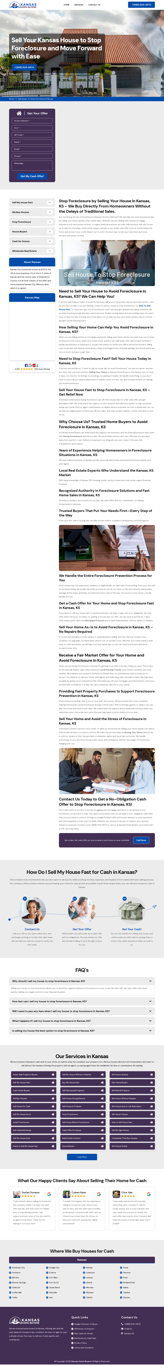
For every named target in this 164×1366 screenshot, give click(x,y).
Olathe (89, 1299)
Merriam (89, 1289)
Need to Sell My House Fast (25, 1147)
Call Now (141, 840)
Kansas (89, 1269)
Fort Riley (53, 1279)
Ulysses (126, 1299)
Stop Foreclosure (70, 1116)
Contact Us (94, 5)
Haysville (53, 1294)
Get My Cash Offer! (32, 176)
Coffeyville (17, 1294)
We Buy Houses (20, 1100)
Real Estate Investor (71, 1139)
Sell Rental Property (121, 1092)
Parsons (126, 1274)
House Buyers (68, 1147)
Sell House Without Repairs (124, 1100)
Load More (82, 1158)
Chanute (16, 1289)
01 (25, 899)
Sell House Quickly (120, 1076)
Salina (125, 1289)
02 (74, 899)
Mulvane (90, 1294)
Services (78, 5)
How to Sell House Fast (122, 1124)
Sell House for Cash (21, 1108)
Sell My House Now (21, 1139)
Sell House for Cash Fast (85, 1339)
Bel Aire (15, 1279)
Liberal (89, 1284)
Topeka (126, 1294)
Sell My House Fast (21, 1084)
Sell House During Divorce (73, 1100)
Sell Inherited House (22, 1132)
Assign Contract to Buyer (86, 1325)
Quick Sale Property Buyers (25, 1076)
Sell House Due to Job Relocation (126, 1108)
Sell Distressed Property (73, 1092)
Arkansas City (18, 1269)
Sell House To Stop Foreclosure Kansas (35, 99)
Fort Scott (54, 1284)
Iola (50, 1299)
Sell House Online (119, 1147)
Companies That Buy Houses (124, 1139)
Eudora (52, 1274)
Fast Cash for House (83, 1335)
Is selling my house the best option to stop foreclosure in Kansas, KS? (82, 1032)
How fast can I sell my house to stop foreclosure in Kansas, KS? (82, 1002)
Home (66, 5)
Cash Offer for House (71, 1132)
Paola (125, 1269)
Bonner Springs (19, 1284)
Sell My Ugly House (120, 1132)
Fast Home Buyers (120, 1084)
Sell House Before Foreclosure (75, 1124)
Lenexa (89, 1279)
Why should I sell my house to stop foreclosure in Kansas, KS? (82, 982)
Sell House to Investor (84, 1330)
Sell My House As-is (22, 1116)
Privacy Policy (80, 1344)
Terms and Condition (83, 1349)
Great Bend (54, 1289)
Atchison (16, 1274)
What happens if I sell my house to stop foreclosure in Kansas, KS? (82, 1022)
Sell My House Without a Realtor (76, 1076)
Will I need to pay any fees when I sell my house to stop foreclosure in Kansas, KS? (82, 1012)
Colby (14, 1299)
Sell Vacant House (120, 1116)
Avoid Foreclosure (21, 1124)
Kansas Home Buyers (81, 1363)
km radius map (32, 331)
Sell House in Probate (71, 1108)
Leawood (90, 1274)
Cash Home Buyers (21, 1092)
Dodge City (54, 1269)
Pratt (125, 1279)
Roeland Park (129, 1284)
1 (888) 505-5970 (141, 4)
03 (124, 899)
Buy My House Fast (70, 1084)
